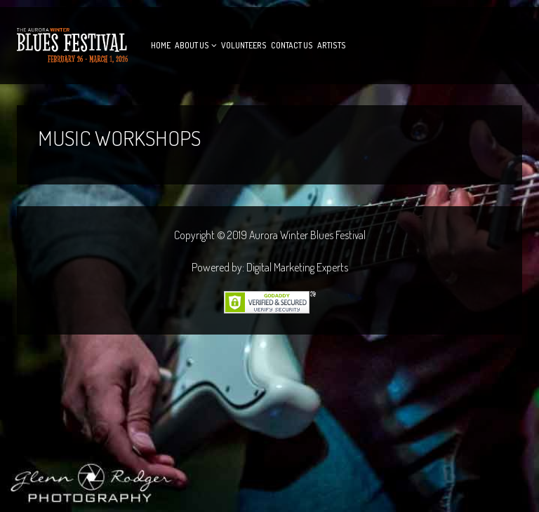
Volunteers (244, 45)
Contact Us (292, 45)
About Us (192, 45)
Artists (331, 45)
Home (161, 45)
